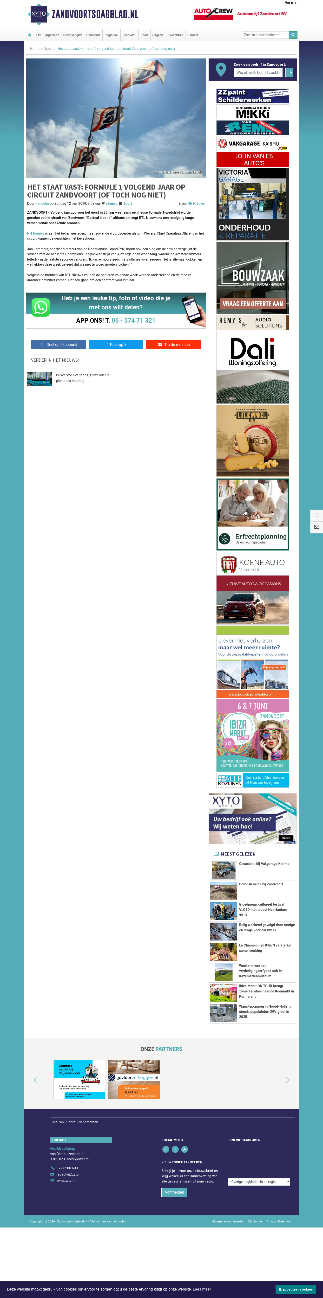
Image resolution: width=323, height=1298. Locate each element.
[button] (30, 1080)
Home (35, 49)
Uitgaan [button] (157, 35)
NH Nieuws (196, 204)
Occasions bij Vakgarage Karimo (264, 864)
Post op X (116, 344)
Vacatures (176, 35)
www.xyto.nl (66, 1171)
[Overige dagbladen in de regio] (259, 1147)
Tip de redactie (173, 344)
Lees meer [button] (202, 1289)
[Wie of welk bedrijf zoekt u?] (258, 72)
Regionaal (111, 35)
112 (38, 35)
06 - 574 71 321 (134, 320)
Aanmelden (174, 1182)
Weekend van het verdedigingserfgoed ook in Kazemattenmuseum (260, 971)
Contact (192, 35)
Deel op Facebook (58, 344)
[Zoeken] (293, 35)
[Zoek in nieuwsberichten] (265, 35)
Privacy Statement (279, 1211)
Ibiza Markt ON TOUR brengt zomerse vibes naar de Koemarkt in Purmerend (266, 991)
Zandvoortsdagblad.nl (95, 14)
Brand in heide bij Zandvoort (261, 884)
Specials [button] (128, 35)
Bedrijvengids (72, 35)
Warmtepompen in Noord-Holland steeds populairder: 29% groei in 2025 (265, 1011)
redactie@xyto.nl (69, 1164)
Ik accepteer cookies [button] (296, 1289)
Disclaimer (255, 1211)
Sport (144, 35)
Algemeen (52, 35)
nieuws (111, 204)
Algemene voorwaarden (228, 1211)
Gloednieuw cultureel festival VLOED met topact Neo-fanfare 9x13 (263, 909)
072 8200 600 (67, 1158)
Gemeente (93, 35)
